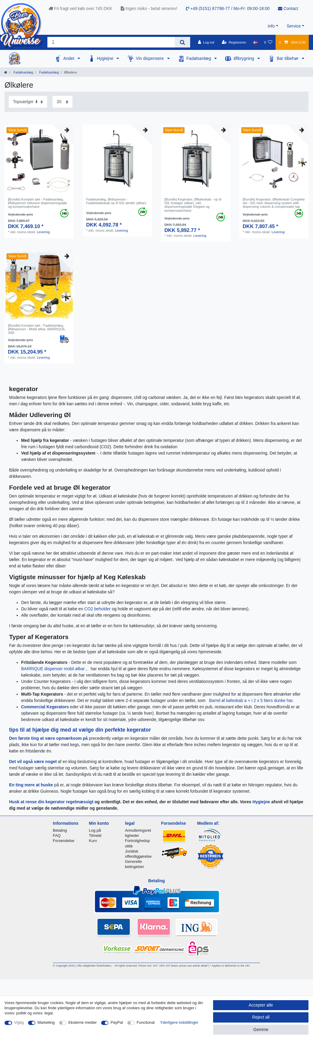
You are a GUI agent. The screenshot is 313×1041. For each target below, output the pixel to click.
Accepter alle (261, 1005)
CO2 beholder (98, 608)
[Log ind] (206, 42)
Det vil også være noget (33, 761)
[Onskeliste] (268, 42)
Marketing (46, 1022)
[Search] (182, 42)
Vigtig (19, 1022)
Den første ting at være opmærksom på (49, 738)
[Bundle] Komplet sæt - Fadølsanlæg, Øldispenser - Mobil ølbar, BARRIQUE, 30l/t (37, 329)
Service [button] (294, 26)
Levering (43, 232)
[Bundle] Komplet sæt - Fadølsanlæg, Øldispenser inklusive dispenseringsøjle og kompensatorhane (37, 203)
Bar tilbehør (288, 58)
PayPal (116, 1022)
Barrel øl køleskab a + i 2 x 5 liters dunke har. (251, 700)
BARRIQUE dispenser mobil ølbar (53, 668)
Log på (95, 830)
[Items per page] (62, 102)
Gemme (260, 1029)
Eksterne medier (82, 1022)
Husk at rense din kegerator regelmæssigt (51, 801)
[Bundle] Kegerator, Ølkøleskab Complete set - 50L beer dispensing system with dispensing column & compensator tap (274, 203)
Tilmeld (95, 835)
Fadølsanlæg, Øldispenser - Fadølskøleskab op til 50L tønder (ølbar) (116, 201)
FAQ (57, 835)
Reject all (261, 1017)
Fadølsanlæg (199, 58)
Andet (69, 58)
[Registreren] (234, 42)
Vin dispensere (150, 58)
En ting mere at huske (31, 784)
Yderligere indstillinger (179, 1022)
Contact (288, 8)
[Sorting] (28, 102)
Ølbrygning (244, 58)
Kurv (93, 840)
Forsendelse (63, 840)
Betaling (60, 830)
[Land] (255, 42)
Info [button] (271, 26)
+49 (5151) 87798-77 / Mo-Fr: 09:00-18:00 (228, 8)
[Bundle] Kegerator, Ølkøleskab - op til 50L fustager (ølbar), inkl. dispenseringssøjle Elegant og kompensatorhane (192, 204)
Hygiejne (105, 58)
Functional (146, 1022)
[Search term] (111, 42)
